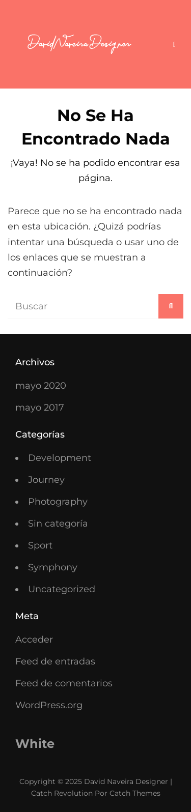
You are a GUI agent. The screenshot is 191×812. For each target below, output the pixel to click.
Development (59, 457)
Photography (58, 501)
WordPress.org (49, 705)
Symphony (52, 567)
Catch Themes (135, 793)
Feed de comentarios (64, 683)
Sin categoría (58, 523)
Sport (40, 545)
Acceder (34, 639)
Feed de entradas (55, 661)
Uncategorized (61, 589)
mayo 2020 (40, 385)
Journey (46, 479)
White (34, 743)
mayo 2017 (39, 407)
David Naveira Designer (126, 781)
